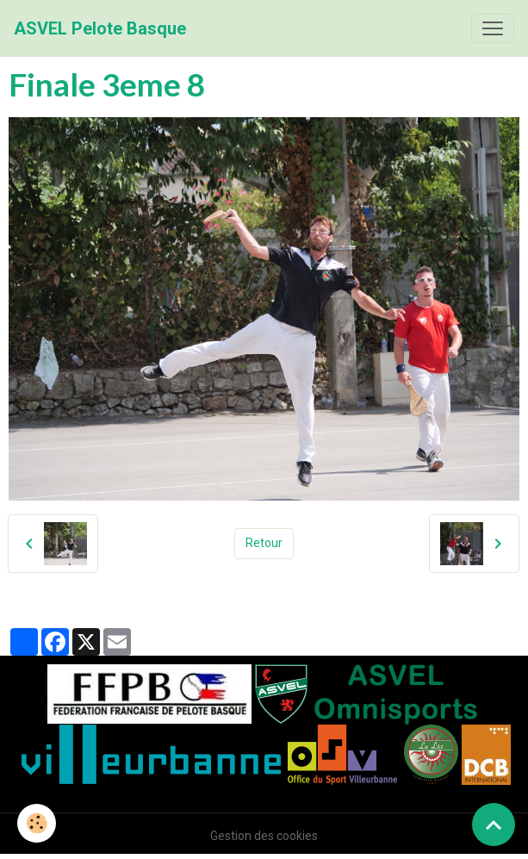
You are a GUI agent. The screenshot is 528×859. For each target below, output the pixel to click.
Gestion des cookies (264, 836)
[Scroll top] (493, 824)
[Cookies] (36, 823)
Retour (264, 543)
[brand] (100, 28)
